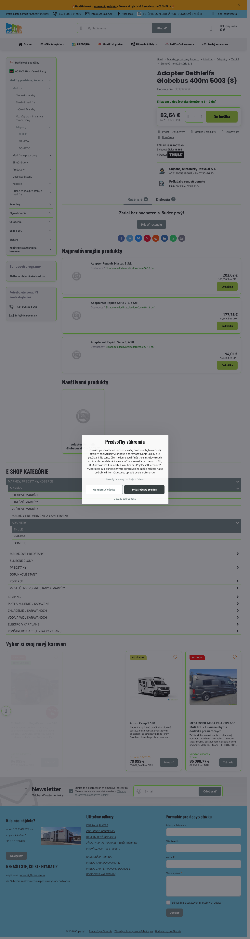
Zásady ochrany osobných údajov (125, 479)
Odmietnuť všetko (104, 489)
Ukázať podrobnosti (125, 498)
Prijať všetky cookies (144, 489)
